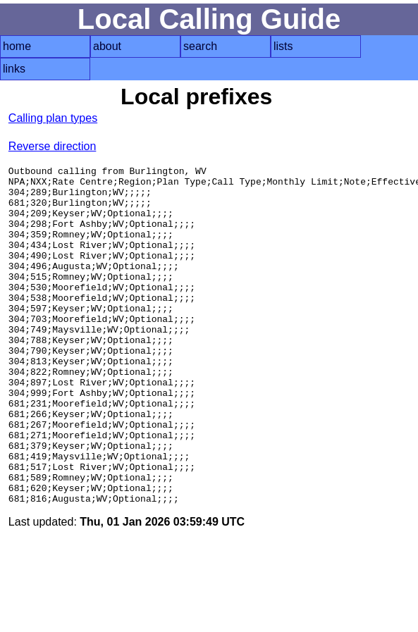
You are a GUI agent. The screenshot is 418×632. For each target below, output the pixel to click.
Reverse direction (52, 146)
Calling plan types (52, 118)
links (14, 69)
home (17, 46)
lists (283, 46)
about (107, 46)
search (200, 46)
